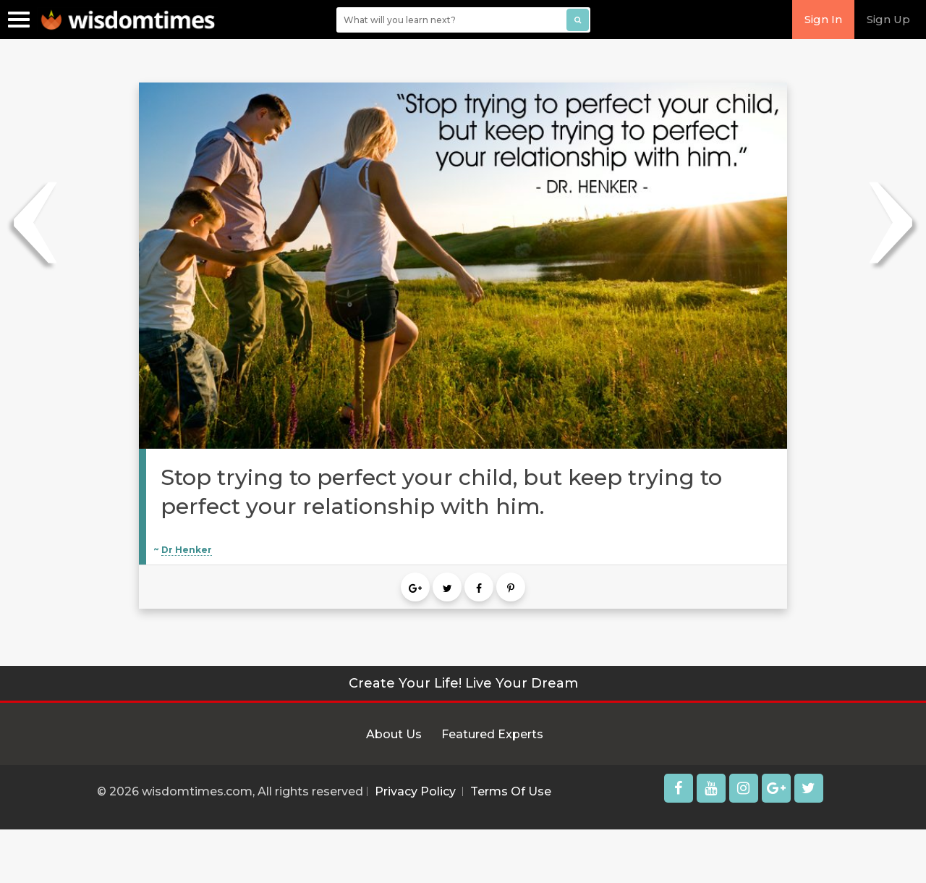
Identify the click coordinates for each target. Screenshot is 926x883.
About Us (394, 734)
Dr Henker (186, 549)
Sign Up (888, 19)
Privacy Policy (415, 791)
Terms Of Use (510, 791)
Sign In (823, 19)
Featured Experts (492, 734)
